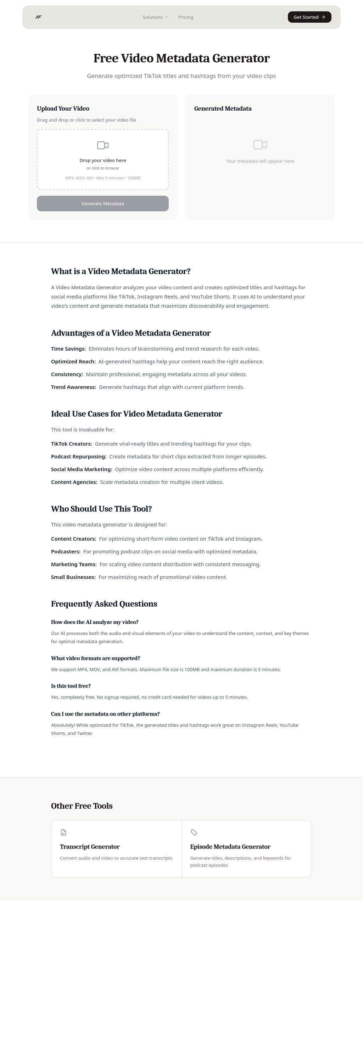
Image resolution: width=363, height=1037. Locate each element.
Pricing (185, 17)
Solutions (156, 17)
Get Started (310, 17)
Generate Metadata (103, 203)
